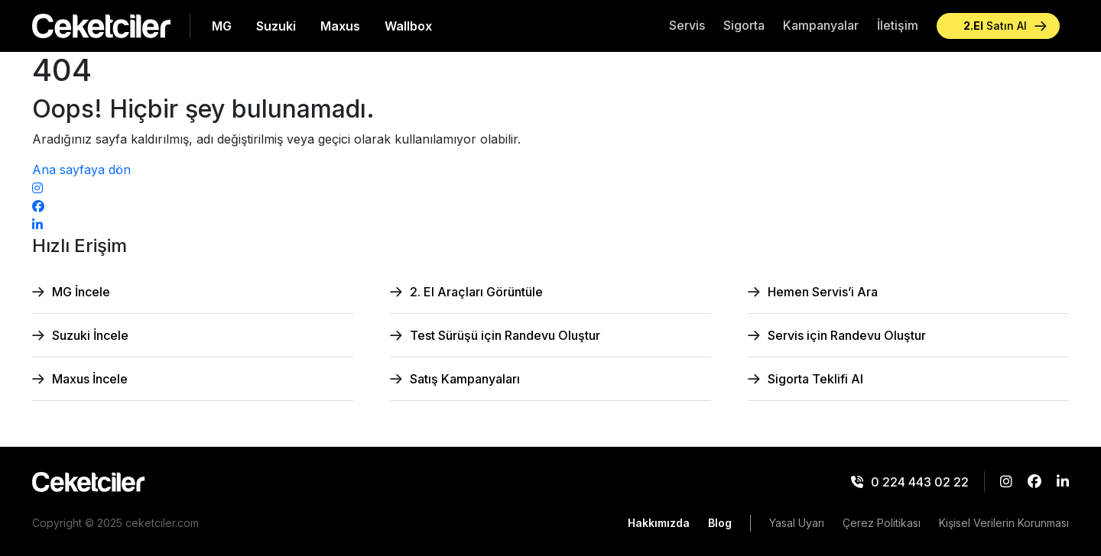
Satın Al (995, 26)
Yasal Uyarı (796, 522)
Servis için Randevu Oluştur (847, 335)
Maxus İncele (90, 378)
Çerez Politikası (882, 522)
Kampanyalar (821, 25)
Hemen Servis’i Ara (823, 291)
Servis (687, 25)
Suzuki (276, 26)
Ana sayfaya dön (81, 169)
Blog (720, 522)
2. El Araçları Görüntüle (476, 291)
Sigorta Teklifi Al (815, 378)
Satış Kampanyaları (465, 378)
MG (222, 26)
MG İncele (81, 291)
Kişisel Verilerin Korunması (1004, 522)
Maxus (340, 26)
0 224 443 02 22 (910, 482)
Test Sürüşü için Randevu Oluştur (505, 335)
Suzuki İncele (90, 335)
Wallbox (408, 26)
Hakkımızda (659, 522)
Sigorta (744, 25)
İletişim (897, 25)
